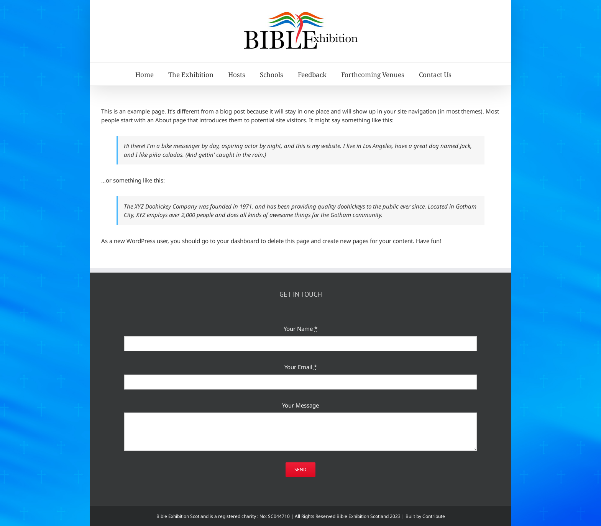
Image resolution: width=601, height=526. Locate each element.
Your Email (300, 367)
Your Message (300, 405)
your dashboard (238, 241)
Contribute (433, 516)
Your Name (300, 328)
